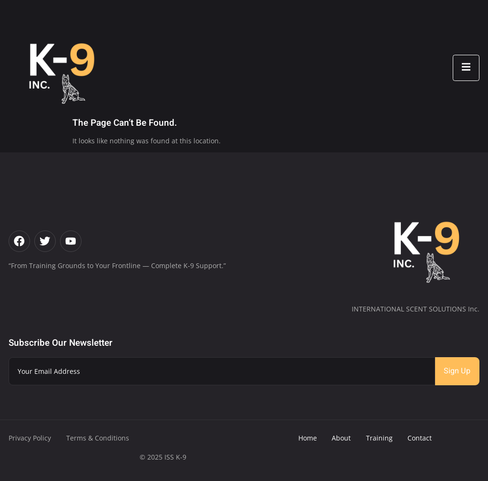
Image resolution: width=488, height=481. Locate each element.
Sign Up (457, 371)
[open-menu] (466, 68)
